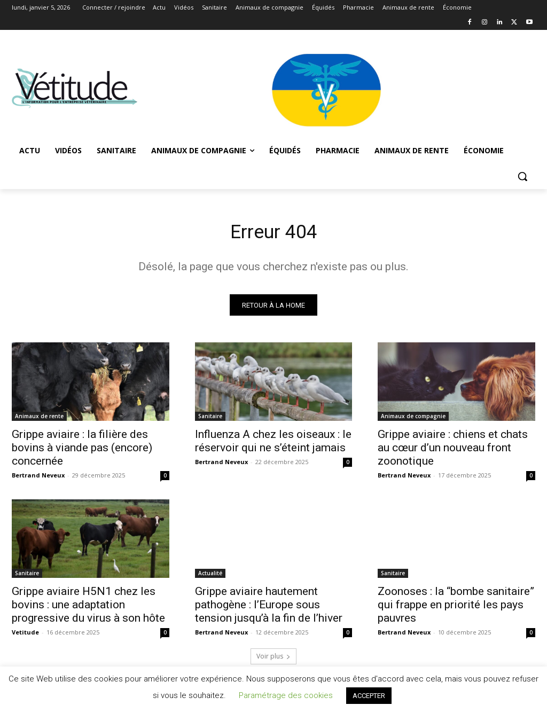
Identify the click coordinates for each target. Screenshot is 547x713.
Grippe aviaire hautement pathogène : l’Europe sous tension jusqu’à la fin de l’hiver (268, 609)
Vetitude (25, 636)
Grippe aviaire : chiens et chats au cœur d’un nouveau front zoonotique (453, 451)
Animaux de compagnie (413, 420)
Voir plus (273, 659)
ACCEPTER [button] (369, 696)
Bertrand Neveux (38, 479)
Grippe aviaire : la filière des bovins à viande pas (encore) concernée (82, 451)
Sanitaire (210, 420)
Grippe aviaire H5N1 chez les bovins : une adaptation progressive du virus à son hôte (88, 609)
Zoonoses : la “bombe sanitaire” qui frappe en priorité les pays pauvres (456, 609)
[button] (522, 176)
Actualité (210, 577)
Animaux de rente (39, 420)
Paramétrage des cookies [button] (286, 695)
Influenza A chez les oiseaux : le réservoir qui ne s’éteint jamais (273, 445)
